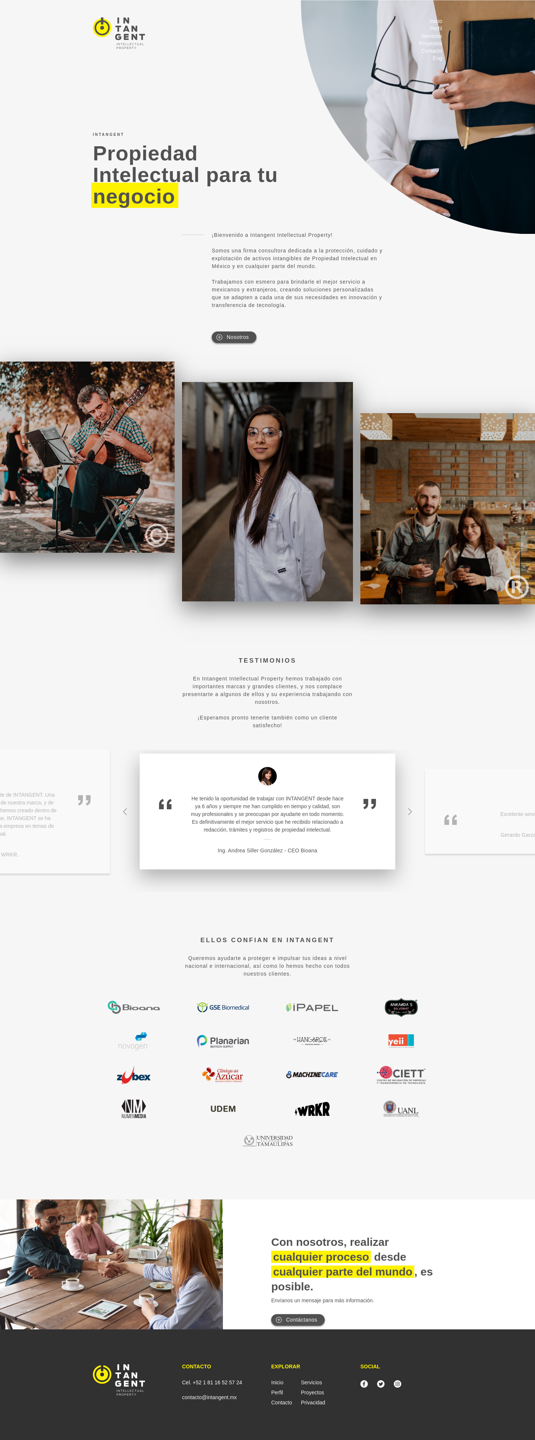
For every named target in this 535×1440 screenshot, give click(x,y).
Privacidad (313, 1402)
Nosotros (238, 337)
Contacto (431, 51)
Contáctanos (301, 1320)
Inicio (436, 21)
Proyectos (430, 43)
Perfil (277, 1392)
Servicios (431, 36)
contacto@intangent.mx (209, 1397)
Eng (437, 58)
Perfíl (436, 29)
